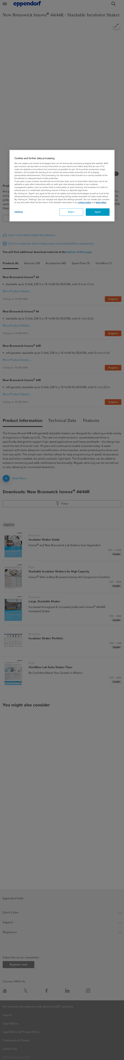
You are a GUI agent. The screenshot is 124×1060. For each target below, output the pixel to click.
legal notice (101, 202)
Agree (98, 212)
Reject (71, 212)
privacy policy (84, 202)
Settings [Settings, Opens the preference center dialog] (18, 212)
